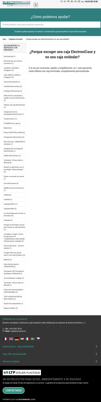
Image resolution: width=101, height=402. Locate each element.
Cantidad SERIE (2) (10, 209)
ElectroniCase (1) (9, 56)
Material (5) (8, 260)
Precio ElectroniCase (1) (12, 82)
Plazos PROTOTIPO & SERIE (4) (14, 133)
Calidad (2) (7, 195)
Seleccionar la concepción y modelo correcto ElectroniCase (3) (14, 98)
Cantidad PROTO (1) (10, 204)
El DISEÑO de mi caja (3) (12, 123)
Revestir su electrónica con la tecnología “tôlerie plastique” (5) (14, 169)
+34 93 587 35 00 (15, 329)
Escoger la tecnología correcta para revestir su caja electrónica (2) (14, 227)
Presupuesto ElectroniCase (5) (14, 137)
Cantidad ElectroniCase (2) (13, 86)
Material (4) (8, 128)
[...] (84, 323)
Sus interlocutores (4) (11, 183)
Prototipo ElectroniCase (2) (13, 91)
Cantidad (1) (8, 199)
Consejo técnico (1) (10, 119)
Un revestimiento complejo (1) (14, 278)
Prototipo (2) (8, 220)
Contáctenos (14, 390)
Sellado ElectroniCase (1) (12, 156)
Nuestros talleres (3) (11, 308)
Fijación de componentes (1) (13, 304)
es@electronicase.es (18, 331)
